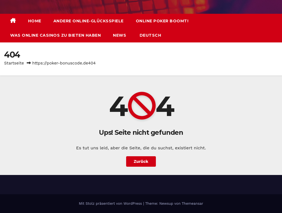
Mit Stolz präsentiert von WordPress (111, 203)
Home (34, 20)
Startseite (14, 63)
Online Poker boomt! (162, 20)
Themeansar (192, 203)
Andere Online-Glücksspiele (88, 20)
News (119, 35)
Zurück (141, 161)
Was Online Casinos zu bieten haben (55, 35)
